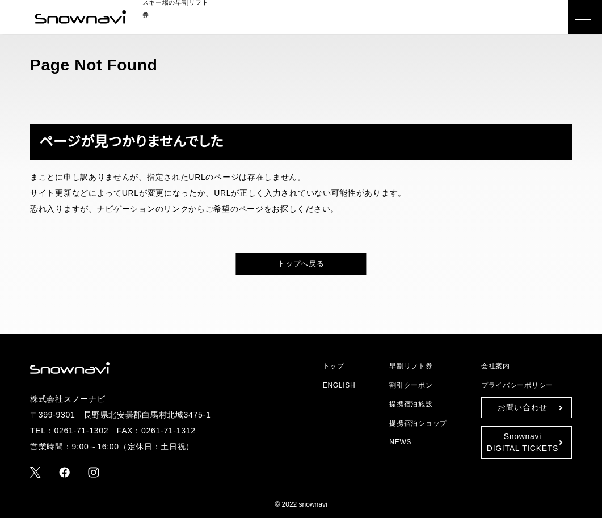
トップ (331, 365)
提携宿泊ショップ (417, 423)
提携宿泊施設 (411, 403)
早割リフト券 (410, 365)
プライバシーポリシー (514, 385)
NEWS (400, 442)
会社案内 (495, 365)
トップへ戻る (301, 263)
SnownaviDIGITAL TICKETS (522, 442)
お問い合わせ (522, 407)
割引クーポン (411, 385)
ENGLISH (338, 385)
